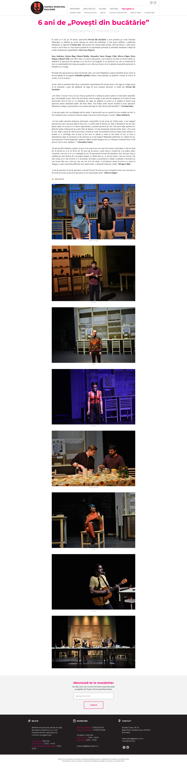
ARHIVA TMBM (135, 13)
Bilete (103, 13)
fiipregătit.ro (128, 9)
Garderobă (149, 13)
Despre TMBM (75, 13)
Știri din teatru (90, 13)
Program (75, 9)
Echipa (102, 9)
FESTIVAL (114, 9)
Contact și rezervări (118, 13)
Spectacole (89, 9)
